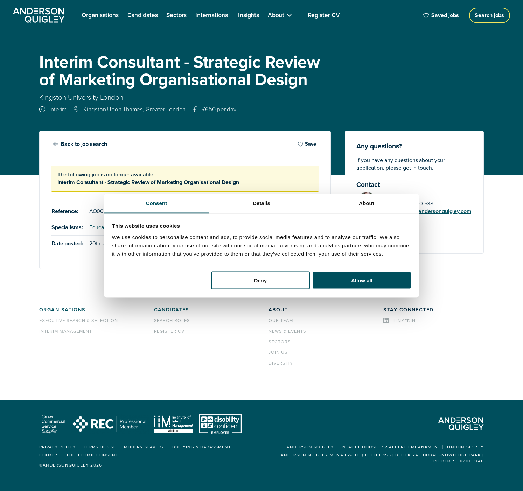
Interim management (65, 331)
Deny (260, 280)
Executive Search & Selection (78, 320)
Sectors (280, 342)
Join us (278, 352)
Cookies (49, 455)
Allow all (361, 280)
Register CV (169, 331)
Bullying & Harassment (201, 447)
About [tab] (366, 203)
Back (84, 144)
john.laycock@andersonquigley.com (427, 211)
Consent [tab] (156, 203)
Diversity (281, 363)
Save (307, 144)
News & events (287, 331)
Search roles (172, 320)
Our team (281, 320)
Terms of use (100, 447)
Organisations (62, 310)
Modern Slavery (144, 447)
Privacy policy (57, 447)
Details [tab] (261, 203)
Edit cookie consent (92, 455)
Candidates (171, 310)
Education (101, 227)
